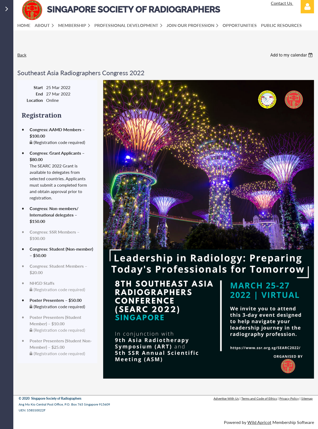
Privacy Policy (289, 398)
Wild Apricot (259, 422)
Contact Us (282, 3)
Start (38, 87)
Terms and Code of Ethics (259, 398)
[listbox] (292, 55)
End (39, 93)
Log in (307, 6)
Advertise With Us (226, 398)
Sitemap (307, 398)
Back (21, 54)
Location (35, 100)
